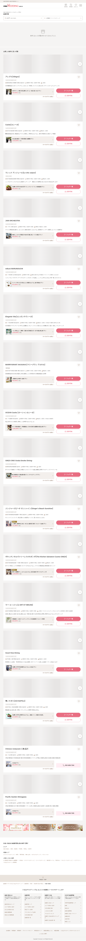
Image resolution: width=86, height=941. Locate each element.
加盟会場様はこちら (48, 930)
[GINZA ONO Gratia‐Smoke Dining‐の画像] (43, 447)
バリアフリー (77, 860)
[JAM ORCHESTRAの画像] (43, 208)
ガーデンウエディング (29, 860)
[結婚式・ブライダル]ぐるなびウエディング (13, 883)
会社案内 (8, 930)
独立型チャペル (50, 860)
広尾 (12, 848)
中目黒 (20, 848)
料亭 (17, 854)
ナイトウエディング (40, 860)
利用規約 (14, 930)
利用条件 (19, 930)
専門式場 (22, 854)
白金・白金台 (6, 848)
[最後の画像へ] (80, 64)
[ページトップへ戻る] (43, 878)
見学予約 (68, 96)
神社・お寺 (28, 854)
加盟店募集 (56, 930)
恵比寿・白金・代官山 (38, 883)
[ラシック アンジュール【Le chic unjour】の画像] (43, 160)
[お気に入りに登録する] (79, 77)
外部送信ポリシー (38, 930)
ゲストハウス (45, 854)
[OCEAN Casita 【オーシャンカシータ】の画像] (43, 399)
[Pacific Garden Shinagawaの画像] (43, 784)
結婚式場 (26, 883)
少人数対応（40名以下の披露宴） (10, 860)
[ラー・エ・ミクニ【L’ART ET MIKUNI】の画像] (43, 592)
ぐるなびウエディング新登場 (9, 862)
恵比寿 (15, 848)
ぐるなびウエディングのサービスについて (70, 930)
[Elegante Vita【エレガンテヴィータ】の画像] (43, 303)
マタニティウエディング (66, 860)
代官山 (25, 848)
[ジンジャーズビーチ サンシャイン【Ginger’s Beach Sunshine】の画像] (43, 495)
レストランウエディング (8, 854)
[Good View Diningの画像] (43, 640)
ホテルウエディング (36, 854)
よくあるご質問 (43, 933)
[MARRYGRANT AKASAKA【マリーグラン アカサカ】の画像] (43, 351)
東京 (31, 883)
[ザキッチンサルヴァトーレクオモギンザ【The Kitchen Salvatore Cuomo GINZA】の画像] (43, 544)
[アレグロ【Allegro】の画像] (43, 64)
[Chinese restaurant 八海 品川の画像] (43, 736)
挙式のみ (58, 860)
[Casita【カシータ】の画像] (43, 112)
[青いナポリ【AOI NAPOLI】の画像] (43, 688)
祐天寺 (29, 848)
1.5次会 (21, 860)
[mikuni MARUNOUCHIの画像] (43, 255)
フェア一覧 (68, 91)
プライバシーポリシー (28, 930)
